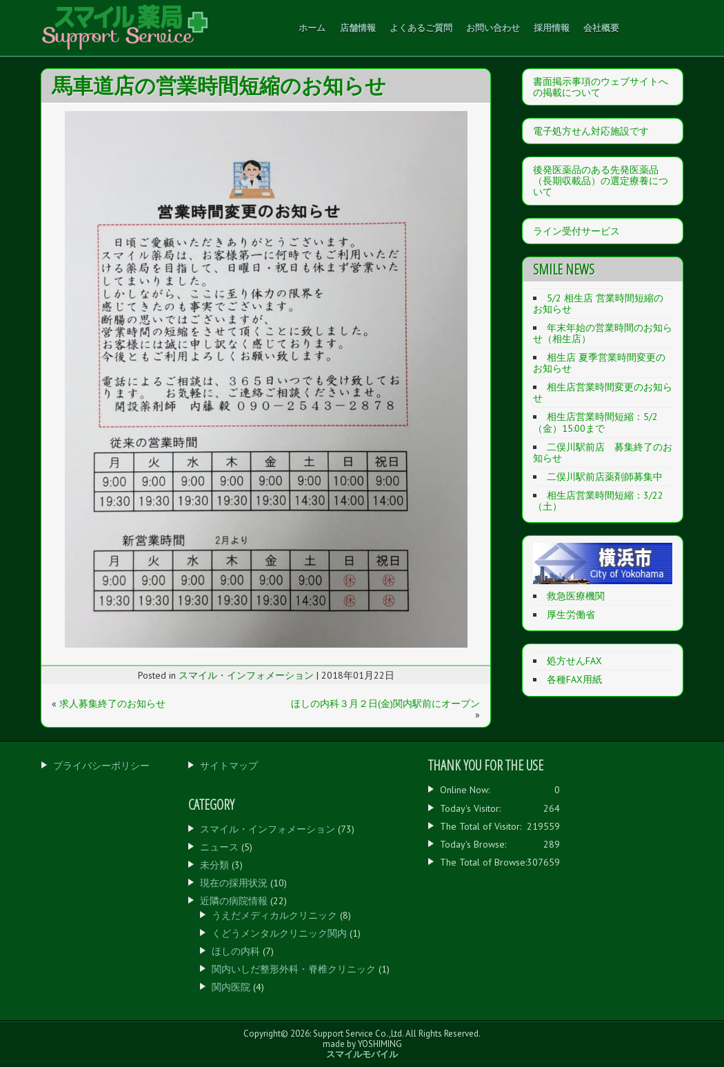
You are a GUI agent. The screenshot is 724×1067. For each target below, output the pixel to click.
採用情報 (552, 27)
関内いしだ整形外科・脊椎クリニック (294, 969)
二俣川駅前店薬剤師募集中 (605, 476)
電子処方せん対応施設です (591, 131)
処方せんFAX (574, 661)
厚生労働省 (571, 614)
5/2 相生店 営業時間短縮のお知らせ (598, 303)
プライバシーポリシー (101, 765)
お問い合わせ (493, 27)
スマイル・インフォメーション (246, 675)
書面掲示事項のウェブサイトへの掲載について (600, 87)
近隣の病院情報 (234, 901)
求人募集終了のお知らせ (112, 703)
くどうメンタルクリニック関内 (279, 933)
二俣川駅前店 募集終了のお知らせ (602, 452)
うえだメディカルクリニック (274, 915)
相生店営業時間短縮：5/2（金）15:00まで (595, 422)
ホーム (312, 27)
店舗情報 (358, 27)
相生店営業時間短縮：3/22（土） (598, 500)
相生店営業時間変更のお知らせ (602, 392)
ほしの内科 (236, 951)
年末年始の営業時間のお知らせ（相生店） (602, 333)
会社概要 (601, 27)
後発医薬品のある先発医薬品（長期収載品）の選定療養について (600, 180)
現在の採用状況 (234, 883)
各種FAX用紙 (574, 679)
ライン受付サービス (576, 231)
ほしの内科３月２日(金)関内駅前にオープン (385, 703)
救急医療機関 (576, 596)
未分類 (214, 865)
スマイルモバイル (362, 1054)
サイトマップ (229, 765)
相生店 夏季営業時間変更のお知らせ (599, 363)
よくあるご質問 (421, 27)
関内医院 (231, 987)
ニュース (219, 847)
